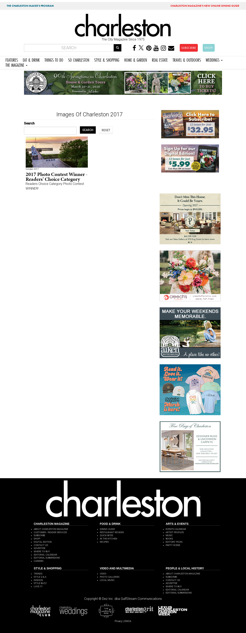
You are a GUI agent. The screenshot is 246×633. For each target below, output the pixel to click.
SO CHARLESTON (78, 59)
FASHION (38, 580)
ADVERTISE (39, 548)
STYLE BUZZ (40, 583)
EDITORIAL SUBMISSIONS (47, 558)
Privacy (118, 621)
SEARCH (87, 130)
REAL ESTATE (160, 59)
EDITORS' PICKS (174, 542)
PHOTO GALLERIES (109, 577)
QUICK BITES (106, 535)
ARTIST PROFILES (175, 532)
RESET (106, 130)
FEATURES (11, 59)
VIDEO (103, 573)
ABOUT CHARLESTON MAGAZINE (51, 529)
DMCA (127, 621)
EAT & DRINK (31, 59)
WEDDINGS (214, 59)
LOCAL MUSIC (107, 580)
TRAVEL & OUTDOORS (187, 59)
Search (29, 123)
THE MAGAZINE (16, 64)
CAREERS (38, 561)
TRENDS (38, 573)
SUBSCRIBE (188, 48)
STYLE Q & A (40, 577)
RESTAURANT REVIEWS (112, 532)
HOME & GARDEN (135, 59)
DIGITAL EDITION (43, 542)
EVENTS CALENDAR (176, 529)
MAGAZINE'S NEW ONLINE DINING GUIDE (204, 6)
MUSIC (169, 535)
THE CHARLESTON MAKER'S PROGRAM (30, 6)
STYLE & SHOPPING (106, 59)
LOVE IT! (38, 586)
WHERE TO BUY (42, 551)
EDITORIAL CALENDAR (45, 554)
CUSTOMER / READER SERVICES (50, 532)
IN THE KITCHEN (108, 538)
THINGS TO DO (54, 59)
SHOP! (208, 48)
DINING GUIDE (107, 529)
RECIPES (104, 542)
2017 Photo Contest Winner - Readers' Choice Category (57, 177)
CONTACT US (41, 545)
